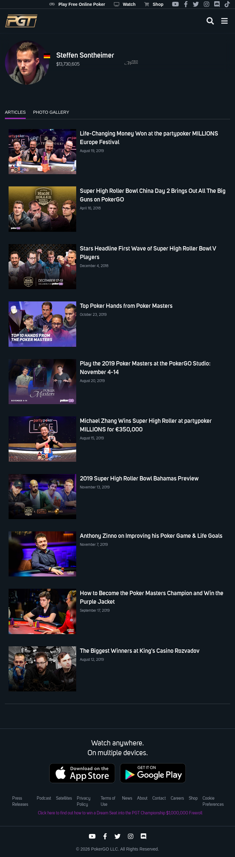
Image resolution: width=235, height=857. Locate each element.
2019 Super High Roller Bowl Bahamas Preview (139, 478)
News (127, 798)
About (142, 798)
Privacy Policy (83, 801)
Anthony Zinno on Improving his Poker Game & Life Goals (151, 535)
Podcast (44, 798)
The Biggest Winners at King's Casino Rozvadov (140, 650)
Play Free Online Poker (77, 4)
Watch (125, 4)
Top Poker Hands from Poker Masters (126, 305)
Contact (159, 798)
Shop (153, 4)
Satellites (64, 798)
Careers (177, 798)
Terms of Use (108, 801)
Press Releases (20, 801)
